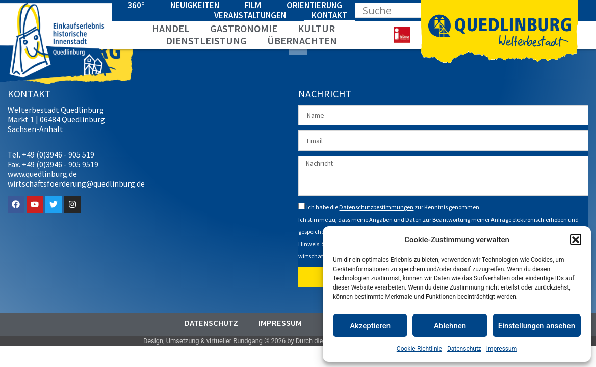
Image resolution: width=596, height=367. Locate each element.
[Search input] (401, 10)
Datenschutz (464, 348)
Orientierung (314, 5)
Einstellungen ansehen (536, 325)
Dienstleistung (206, 41)
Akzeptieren (370, 325)
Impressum (501, 348)
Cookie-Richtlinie (419, 348)
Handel (171, 28)
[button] (576, 239)
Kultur (316, 28)
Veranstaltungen (250, 15)
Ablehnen (450, 325)
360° (136, 5)
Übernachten (302, 41)
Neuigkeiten (194, 5)
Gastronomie (243, 28)
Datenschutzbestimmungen (376, 202)
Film (253, 5)
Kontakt (329, 15)
